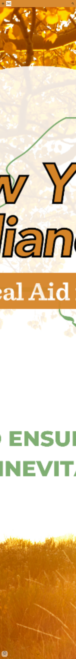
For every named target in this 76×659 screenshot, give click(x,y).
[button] (3, 3)
